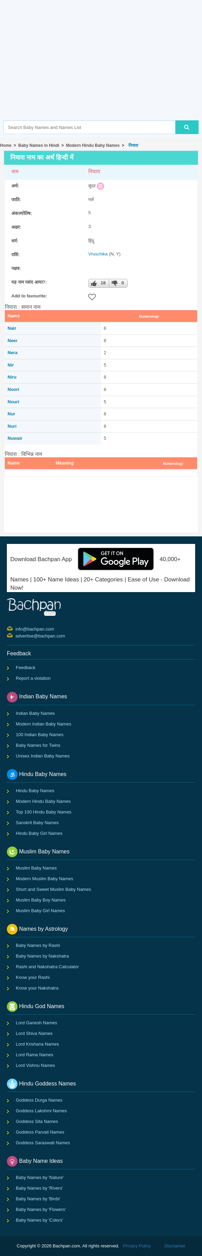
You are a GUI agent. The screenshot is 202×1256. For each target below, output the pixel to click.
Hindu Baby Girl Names (39, 833)
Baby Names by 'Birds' (38, 1198)
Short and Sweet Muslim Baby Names (53, 889)
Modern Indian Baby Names (43, 724)
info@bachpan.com (16, 628)
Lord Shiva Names (34, 1033)
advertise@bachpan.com (16, 635)
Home (5, 145)
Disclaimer (175, 1245)
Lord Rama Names (34, 1054)
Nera (13, 352)
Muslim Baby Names (36, 868)
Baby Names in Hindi (38, 145)
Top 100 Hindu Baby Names (43, 812)
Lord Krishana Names (37, 1044)
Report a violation (33, 678)
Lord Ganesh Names (36, 1022)
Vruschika (98, 253)
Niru (12, 377)
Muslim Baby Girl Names (40, 910)
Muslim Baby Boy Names (41, 900)
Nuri (12, 426)
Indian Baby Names (35, 713)
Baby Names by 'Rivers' (39, 1188)
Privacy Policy (137, 1245)
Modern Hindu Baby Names (93, 145)
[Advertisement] (102, 70)
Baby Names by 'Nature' (40, 1177)
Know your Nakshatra (37, 988)
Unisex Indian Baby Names (43, 755)
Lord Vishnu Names (35, 1065)
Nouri (13, 401)
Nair (12, 328)
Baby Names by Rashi (38, 945)
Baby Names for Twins (38, 745)
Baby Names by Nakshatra (42, 956)
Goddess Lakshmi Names (41, 1110)
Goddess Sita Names (37, 1121)
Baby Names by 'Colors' (39, 1220)
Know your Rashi (32, 977)
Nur (11, 413)
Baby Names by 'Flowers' (41, 1209)
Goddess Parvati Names (40, 1132)
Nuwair (15, 438)
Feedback (25, 667)
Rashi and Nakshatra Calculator (47, 966)
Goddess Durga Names (39, 1100)
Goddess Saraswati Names (43, 1142)
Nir (11, 365)
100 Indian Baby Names (40, 734)
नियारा (132, 145)
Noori (13, 389)
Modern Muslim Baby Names (44, 878)
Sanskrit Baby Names (37, 822)
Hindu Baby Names (35, 790)
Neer (13, 340)
